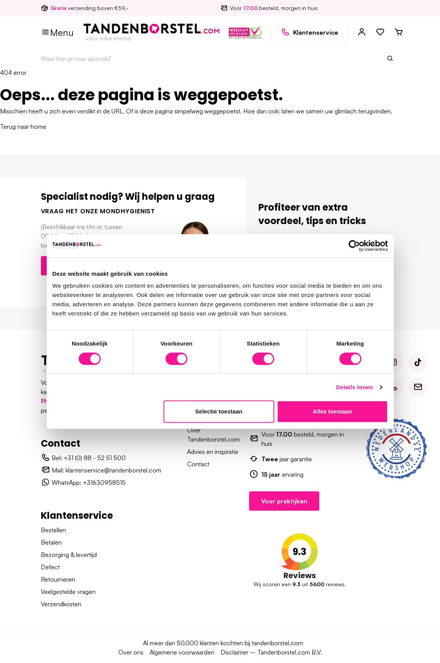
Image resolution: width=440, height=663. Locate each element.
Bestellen (53, 530)
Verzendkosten (61, 604)
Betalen (51, 542)
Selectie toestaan (219, 411)
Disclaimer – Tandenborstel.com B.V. (271, 652)
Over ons (130, 652)
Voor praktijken (284, 501)
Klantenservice (309, 32)
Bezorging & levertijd (69, 554)
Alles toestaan (332, 411)
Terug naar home (23, 126)
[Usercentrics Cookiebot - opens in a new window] (354, 245)
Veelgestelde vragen (68, 592)
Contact (198, 464)
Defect (50, 567)
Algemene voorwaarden (182, 652)
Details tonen (354, 387)
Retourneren (58, 579)
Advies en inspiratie (212, 451)
